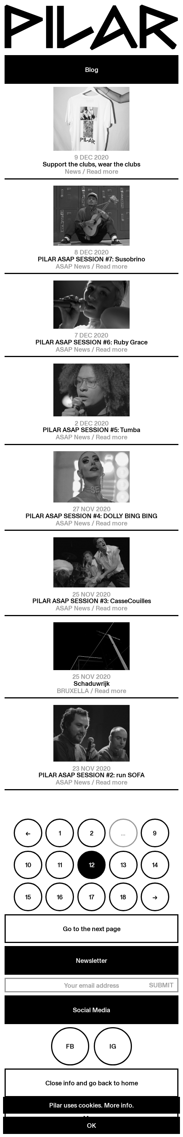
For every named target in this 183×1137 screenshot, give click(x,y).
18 (123, 896)
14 (155, 864)
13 (123, 864)
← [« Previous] (28, 833)
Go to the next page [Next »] (91, 928)
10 (28, 864)
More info (118, 1105)
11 (60, 864)
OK (91, 1125)
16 (60, 896)
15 (28, 896)
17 (91, 896)
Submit (161, 984)
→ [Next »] (154, 896)
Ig (112, 1046)
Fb (70, 1046)
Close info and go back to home (91, 1082)
